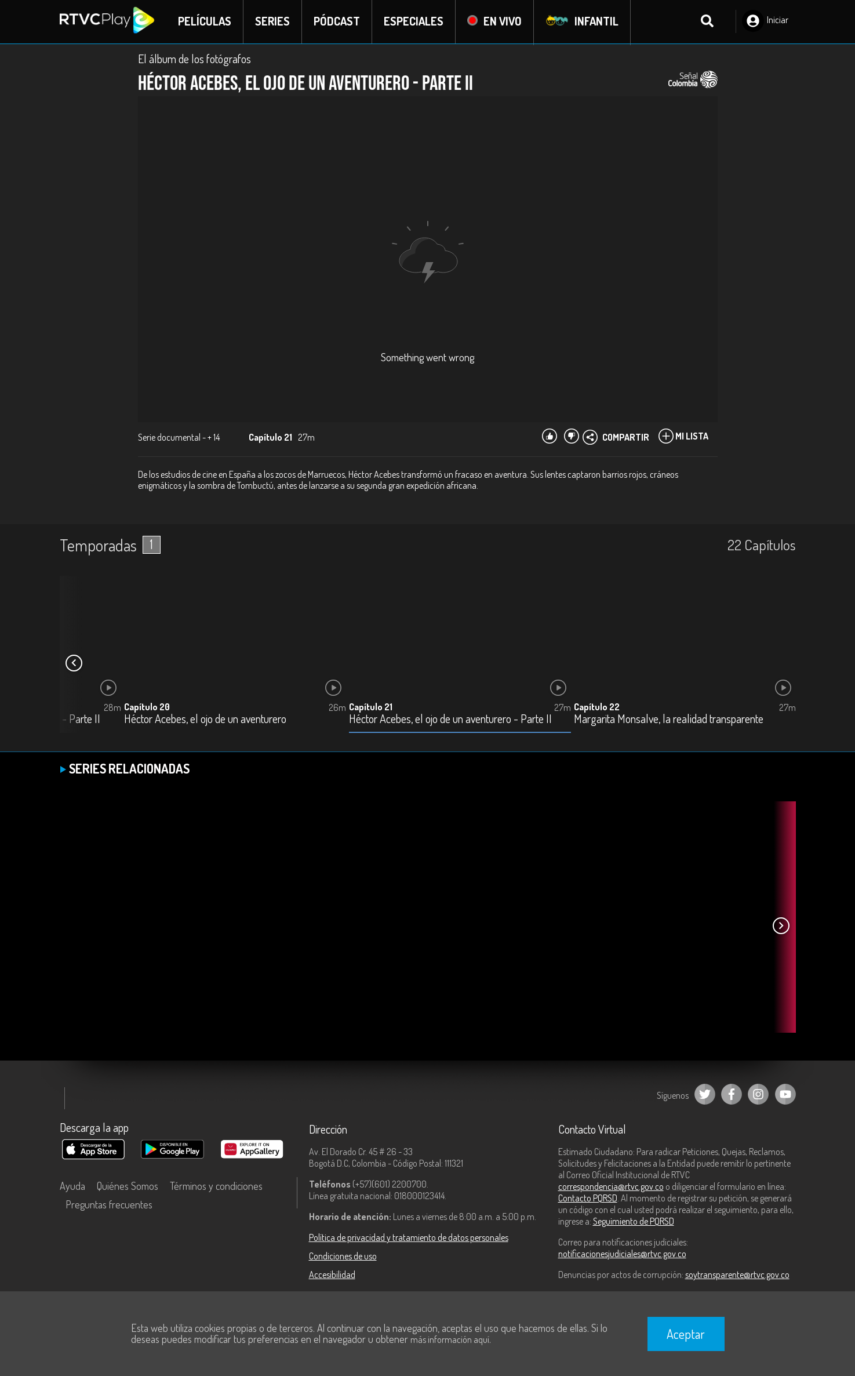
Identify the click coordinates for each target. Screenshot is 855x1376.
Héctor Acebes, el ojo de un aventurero (205, 720)
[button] (74, 664)
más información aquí (449, 1339)
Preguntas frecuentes (109, 1205)
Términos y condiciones (216, 1186)
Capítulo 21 (370, 707)
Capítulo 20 (147, 707)
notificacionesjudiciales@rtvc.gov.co (622, 1254)
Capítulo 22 (597, 707)
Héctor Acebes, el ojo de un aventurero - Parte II (450, 720)
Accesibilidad (332, 1275)
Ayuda (72, 1186)
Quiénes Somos (127, 1186)
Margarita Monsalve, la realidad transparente (668, 720)
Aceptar (686, 1334)
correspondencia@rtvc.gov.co (611, 1187)
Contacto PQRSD (587, 1198)
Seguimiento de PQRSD (633, 1222)
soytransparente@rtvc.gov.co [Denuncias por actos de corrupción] (737, 1275)
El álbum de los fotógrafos (194, 59)
